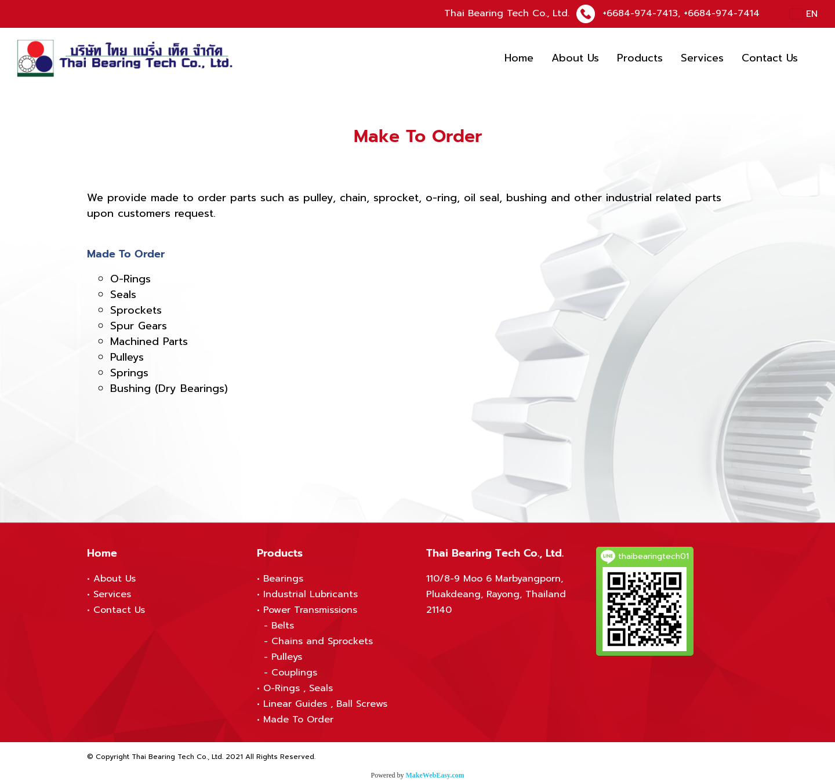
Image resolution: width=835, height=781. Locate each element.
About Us (575, 58)
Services (702, 58)
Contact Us (770, 58)
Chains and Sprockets (322, 641)
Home (518, 58)
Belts (282, 626)
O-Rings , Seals (298, 688)
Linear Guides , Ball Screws (325, 704)
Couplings (294, 673)
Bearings (283, 579)
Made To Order (298, 719)
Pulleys (286, 657)
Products (640, 58)
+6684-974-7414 (722, 13)
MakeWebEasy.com (435, 775)
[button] (817, 58)
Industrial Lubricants (310, 594)
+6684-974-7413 (640, 13)
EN (804, 14)
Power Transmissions (310, 610)
